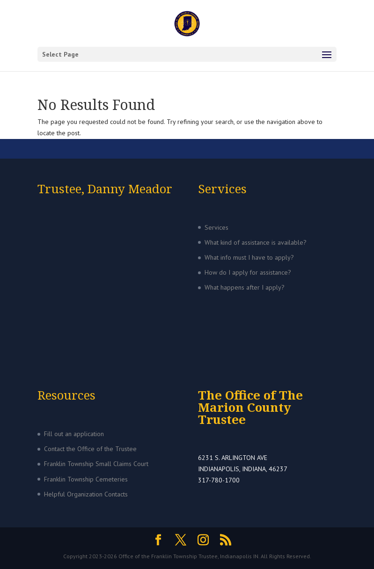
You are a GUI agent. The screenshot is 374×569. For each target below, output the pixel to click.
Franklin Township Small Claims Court (96, 464)
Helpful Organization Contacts (86, 494)
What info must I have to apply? (249, 257)
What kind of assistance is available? (256, 242)
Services (216, 227)
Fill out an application (74, 434)
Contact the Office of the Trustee (90, 449)
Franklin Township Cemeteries (86, 479)
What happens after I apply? (245, 287)
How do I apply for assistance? (248, 272)
